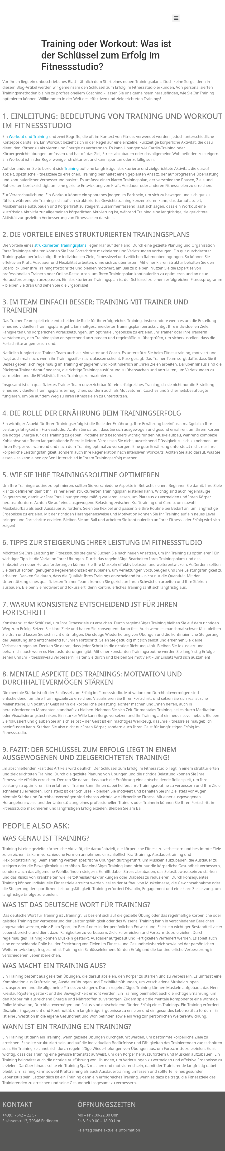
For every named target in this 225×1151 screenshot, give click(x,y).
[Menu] (176, 18)
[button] (154, 1101)
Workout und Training (28, 136)
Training (71, 168)
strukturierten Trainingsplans (60, 245)
